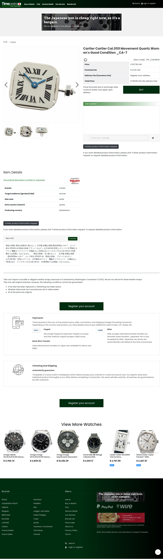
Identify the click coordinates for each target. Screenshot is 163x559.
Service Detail (47, 4)
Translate (72, 239)
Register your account (81, 306)
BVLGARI (5, 519)
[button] (6, 84)
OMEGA (5, 507)
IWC (35, 507)
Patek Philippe (39, 515)
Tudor (36, 519)
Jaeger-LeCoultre (41, 511)
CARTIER (5, 523)
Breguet (5, 511)
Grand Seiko (7, 534)
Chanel (36, 534)
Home (68, 500)
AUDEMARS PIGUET (10, 503)
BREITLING (6, 515)
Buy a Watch (29, 4)
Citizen (5, 526)
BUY (141, 89)
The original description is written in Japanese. (24, 180)
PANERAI (37, 503)
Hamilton (37, 500)
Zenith (36, 523)
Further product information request (101, 146)
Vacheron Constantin (43, 526)
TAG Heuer (38, 530)
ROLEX (4, 500)
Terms (68, 534)
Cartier (13, 42)
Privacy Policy (71, 530)
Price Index (70, 523)
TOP (5, 42)
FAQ (38, 4)
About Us (69, 526)
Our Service (60, 4)
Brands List (71, 4)
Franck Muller (8, 530)
